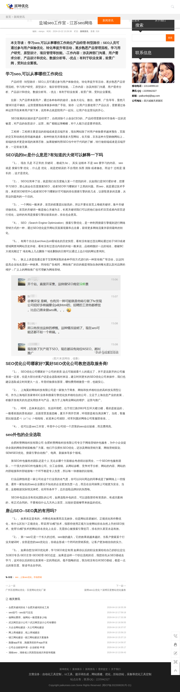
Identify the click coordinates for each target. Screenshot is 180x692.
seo (16, 577)
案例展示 (111, 6)
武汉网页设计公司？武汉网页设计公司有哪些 (31, 622)
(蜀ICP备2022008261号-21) (116, 685)
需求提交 (103, 669)
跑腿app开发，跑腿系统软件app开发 (27, 642)
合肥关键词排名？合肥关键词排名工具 (27, 607)
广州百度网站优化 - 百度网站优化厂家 (26, 590)
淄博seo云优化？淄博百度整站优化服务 (105, 590)
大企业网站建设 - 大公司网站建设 (25, 627)
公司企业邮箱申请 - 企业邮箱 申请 (25, 647)
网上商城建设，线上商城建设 (23, 632)
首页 (77, 6)
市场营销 (38, 577)
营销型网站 (93, 6)
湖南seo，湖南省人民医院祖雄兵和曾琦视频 (30, 652)
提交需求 (145, 6)
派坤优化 (64, 669)
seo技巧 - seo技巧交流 (19, 612)
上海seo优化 (26, 577)
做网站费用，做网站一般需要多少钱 (26, 617)
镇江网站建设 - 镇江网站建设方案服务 (27, 637)
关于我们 (162, 6)
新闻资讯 (128, 6)
